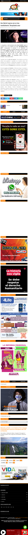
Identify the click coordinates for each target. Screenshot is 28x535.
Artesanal (4, 499)
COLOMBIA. (3, 462)
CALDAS (17, 460)
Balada (6, 95)
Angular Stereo (5, 492)
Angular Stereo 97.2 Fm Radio (21, 517)
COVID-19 (10, 462)
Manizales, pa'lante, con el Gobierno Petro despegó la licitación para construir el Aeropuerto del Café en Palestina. (14, 429)
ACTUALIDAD (3, 460)
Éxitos (3, 501)
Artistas (3, 497)
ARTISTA (10, 460)
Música (10, 95)
